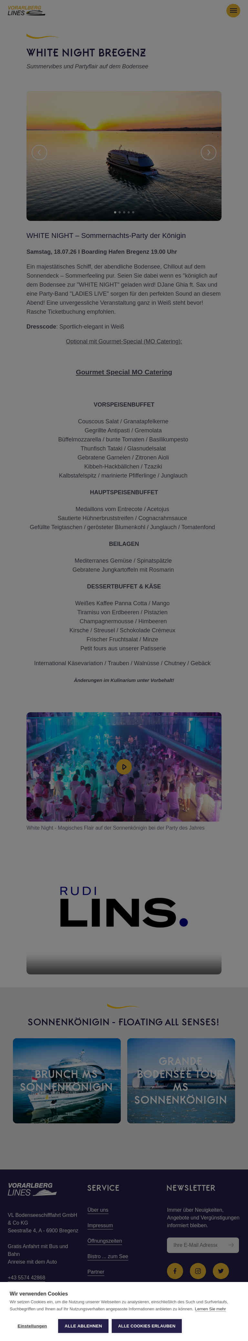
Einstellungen (32, 1326)
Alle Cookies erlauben (147, 1326)
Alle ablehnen (83, 1326)
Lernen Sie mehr (210, 1308)
